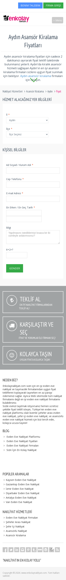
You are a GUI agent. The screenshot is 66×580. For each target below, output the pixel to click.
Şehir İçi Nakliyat (13, 526)
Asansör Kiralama (35, 91)
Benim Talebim (30, 5)
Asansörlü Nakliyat (15, 531)
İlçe (9, 128)
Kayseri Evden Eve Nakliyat (19, 480)
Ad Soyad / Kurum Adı (19, 165)
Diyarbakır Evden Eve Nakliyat (21, 493)
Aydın (50, 91)
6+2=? (9, 249)
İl (8, 114)
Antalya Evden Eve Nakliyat (19, 497)
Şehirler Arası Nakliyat (16, 522)
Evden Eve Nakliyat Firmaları (23, 445)
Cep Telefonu (15, 179)
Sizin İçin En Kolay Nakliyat (22, 450)
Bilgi (8, 227)
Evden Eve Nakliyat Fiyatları (22, 441)
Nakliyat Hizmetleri (13, 91)
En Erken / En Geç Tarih (20, 207)
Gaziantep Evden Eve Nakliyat (21, 484)
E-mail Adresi (14, 193)
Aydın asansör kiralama (35, 76)
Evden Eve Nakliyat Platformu (23, 436)
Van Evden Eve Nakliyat (17, 502)
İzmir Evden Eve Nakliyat (18, 488)
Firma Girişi (53, 5)
